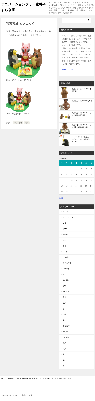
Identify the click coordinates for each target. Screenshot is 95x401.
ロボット (66, 269)
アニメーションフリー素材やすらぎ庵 (22, 6)
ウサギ (65, 229)
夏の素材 (66, 292)
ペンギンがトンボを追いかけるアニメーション (81, 139)
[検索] (76, 20)
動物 (64, 286)
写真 (26, 123)
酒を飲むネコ (82, 101)
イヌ (64, 223)
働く (64, 274)
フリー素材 (18, 123)
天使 (64, 297)
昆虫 (64, 320)
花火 (64, 349)
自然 (64, 343)
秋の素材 (66, 337)
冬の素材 (66, 280)
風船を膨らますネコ (81, 90)
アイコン (66, 212)
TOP (20, 378)
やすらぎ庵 (67, 263)
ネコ (64, 246)
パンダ (65, 252)
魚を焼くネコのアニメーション (81, 114)
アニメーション (69, 217)
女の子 (65, 303)
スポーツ (66, 240)
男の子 (65, 332)
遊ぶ (64, 360)
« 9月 (61, 198)
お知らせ (66, 234)
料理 (64, 314)
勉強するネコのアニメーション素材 (81, 126)
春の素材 (66, 326)
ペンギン (66, 257)
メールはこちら (68, 70)
